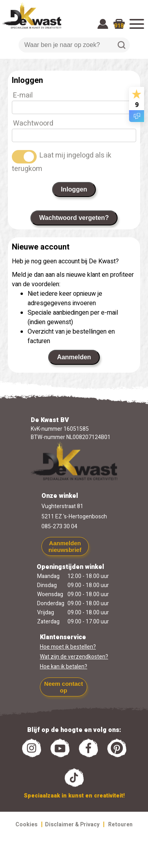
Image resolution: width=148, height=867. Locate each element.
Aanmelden (74, 357)
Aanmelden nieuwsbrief (65, 546)
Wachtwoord (33, 123)
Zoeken (121, 45)
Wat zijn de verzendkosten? (74, 657)
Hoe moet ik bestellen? (68, 647)
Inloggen (74, 189)
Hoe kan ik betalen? (63, 666)
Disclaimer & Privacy (72, 824)
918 (119, 26)
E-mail (23, 95)
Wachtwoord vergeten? (74, 217)
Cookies (26, 824)
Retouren (120, 824)
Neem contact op (63, 687)
